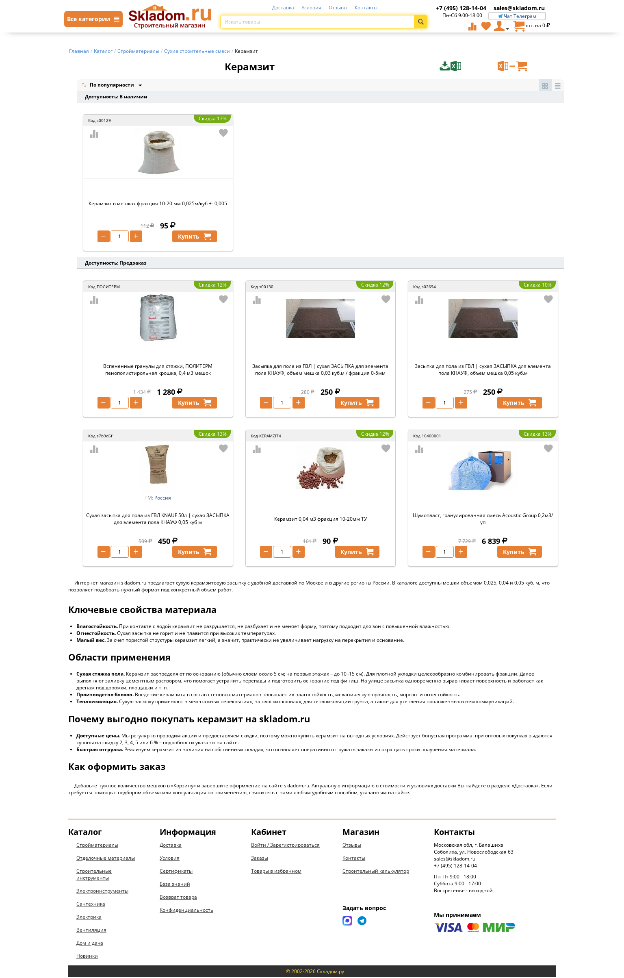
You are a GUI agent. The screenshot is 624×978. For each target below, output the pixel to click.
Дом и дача (89, 943)
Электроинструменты (102, 891)
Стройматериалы (97, 845)
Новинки (87, 956)
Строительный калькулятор (375, 871)
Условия (311, 7)
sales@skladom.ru (519, 8)
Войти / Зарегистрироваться (285, 845)
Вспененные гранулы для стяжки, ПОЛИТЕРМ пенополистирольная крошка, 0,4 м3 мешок (157, 370)
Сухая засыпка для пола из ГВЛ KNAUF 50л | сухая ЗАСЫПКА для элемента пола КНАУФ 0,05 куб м (157, 519)
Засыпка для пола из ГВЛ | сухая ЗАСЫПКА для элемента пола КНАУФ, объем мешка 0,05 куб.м (483, 370)
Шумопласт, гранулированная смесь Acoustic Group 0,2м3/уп (483, 519)
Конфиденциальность (186, 910)
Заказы (259, 858)
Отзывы (338, 7)
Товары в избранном (276, 871)
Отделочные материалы (105, 858)
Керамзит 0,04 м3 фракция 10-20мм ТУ (320, 519)
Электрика (89, 917)
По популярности (108, 85)
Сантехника (90, 904)
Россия (162, 498)
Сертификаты (176, 871)
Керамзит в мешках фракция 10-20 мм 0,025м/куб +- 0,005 (158, 204)
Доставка (283, 7)
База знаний (175, 884)
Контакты (366, 7)
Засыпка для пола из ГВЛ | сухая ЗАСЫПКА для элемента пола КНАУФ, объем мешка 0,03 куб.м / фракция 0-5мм (320, 370)
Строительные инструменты (94, 875)
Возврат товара (178, 897)
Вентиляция (91, 930)
